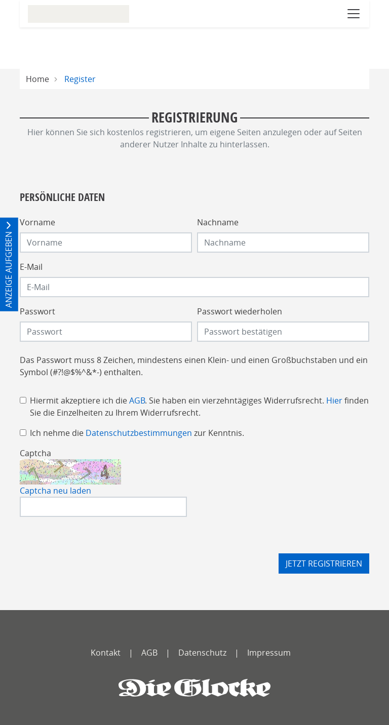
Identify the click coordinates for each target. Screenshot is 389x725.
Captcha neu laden (55, 490)
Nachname (218, 222)
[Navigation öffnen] (353, 13)
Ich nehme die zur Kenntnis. (137, 432)
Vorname (37, 222)
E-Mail (31, 266)
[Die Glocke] (194, 688)
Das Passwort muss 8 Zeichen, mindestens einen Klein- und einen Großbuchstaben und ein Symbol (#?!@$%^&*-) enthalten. (194, 366)
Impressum (269, 652)
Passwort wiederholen (239, 311)
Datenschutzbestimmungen (139, 432)
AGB (137, 400)
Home (37, 79)
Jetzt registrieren (324, 563)
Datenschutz (202, 652)
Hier (334, 400)
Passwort (37, 311)
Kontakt (106, 652)
